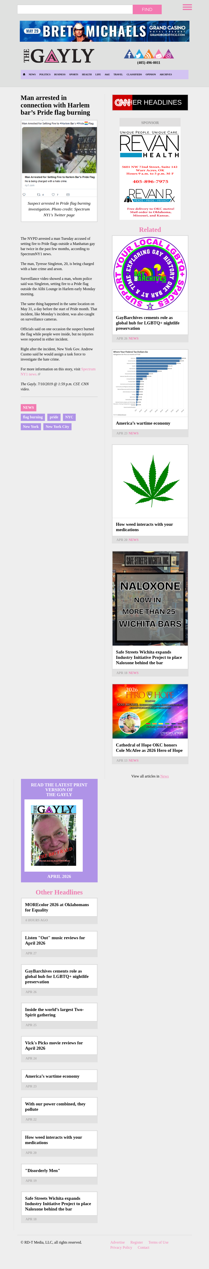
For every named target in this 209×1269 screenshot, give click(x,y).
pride (54, 417)
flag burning (33, 417)
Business (59, 74)
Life (98, 74)
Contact (143, 1247)
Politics (45, 74)
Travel (118, 74)
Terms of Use (158, 1242)
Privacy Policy (121, 1247)
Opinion (151, 74)
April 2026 (59, 876)
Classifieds (134, 74)
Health (87, 74)
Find (147, 9)
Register (136, 1242)
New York (31, 427)
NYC (69, 417)
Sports (73, 74)
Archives (166, 74)
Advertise (117, 1242)
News (32, 74)
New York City (57, 427)
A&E (107, 74)
